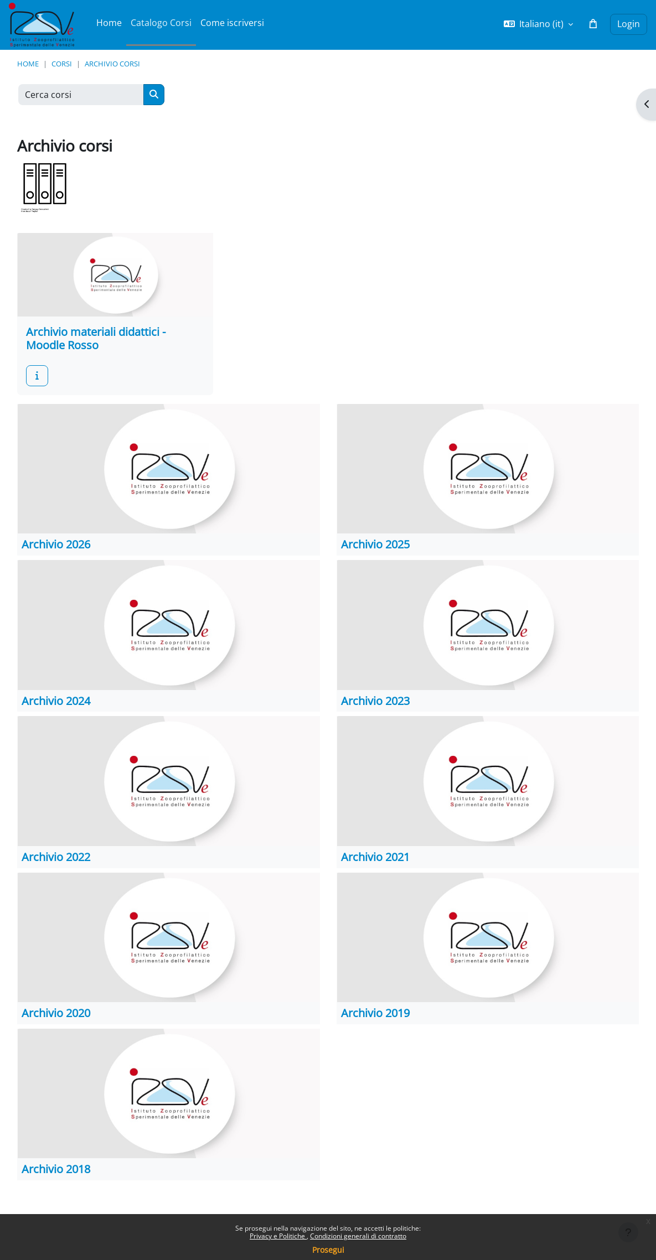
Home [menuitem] (109, 23)
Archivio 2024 (56, 700)
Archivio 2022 (56, 856)
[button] (538, 24)
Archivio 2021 (375, 856)
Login (628, 24)
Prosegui (328, 1250)
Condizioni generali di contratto (358, 1236)
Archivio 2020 (56, 1012)
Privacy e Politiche (278, 1236)
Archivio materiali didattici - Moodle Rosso (96, 338)
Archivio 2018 (56, 1169)
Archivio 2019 (375, 1012)
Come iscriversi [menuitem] (232, 23)
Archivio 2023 (375, 700)
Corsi (61, 64)
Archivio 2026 (56, 544)
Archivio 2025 (375, 544)
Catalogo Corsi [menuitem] (161, 23)
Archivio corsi (112, 64)
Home (28, 64)
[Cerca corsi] (81, 94)
